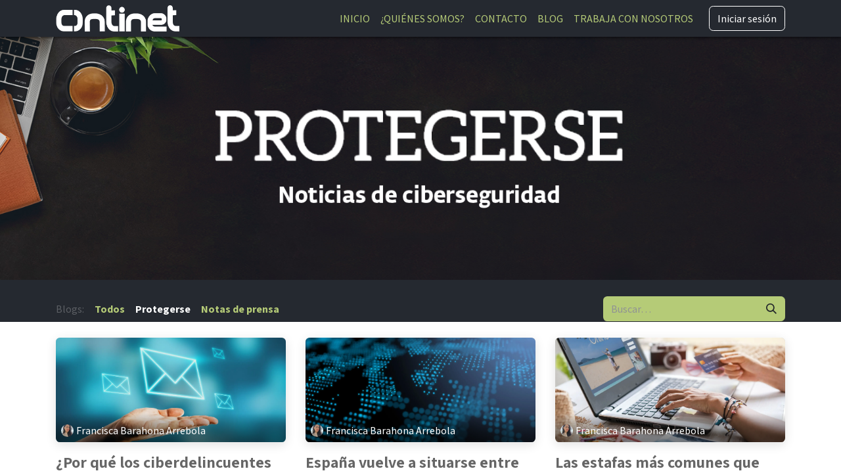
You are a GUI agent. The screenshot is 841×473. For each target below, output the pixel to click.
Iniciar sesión (747, 18)
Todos (110, 308)
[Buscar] (771, 308)
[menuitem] (354, 18)
